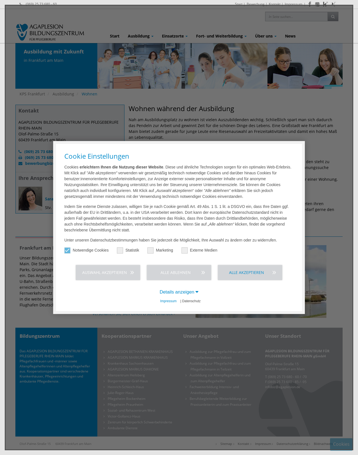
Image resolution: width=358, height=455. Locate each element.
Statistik (128, 250)
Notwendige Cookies (86, 250)
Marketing (160, 250)
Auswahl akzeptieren (104, 272)
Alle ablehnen (176, 272)
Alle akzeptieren (246, 272)
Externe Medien (199, 250)
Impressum (168, 301)
